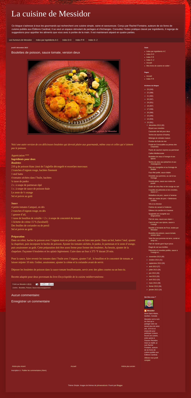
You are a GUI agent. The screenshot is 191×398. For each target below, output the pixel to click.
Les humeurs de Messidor (20, 40)
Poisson (29, 288)
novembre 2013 (155, 257)
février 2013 (153, 286)
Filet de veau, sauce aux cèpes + (161, 219)
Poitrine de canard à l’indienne (160, 207)
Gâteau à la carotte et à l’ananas (161, 210)
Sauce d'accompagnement (41, 288)
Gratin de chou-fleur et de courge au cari (164, 187)
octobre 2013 (154, 260)
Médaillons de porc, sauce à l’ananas (162, 195)
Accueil (73, 366)
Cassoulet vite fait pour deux (159, 131)
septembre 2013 (155, 263)
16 (148, 113)
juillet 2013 (153, 270)
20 (148, 99)
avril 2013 (153, 280)
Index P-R (80, 40)
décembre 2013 (155, 125)
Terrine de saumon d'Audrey (159, 135)
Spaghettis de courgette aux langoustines (159, 215)
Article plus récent (18, 366)
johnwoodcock (102, 385)
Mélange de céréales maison (159, 138)
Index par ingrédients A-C (47, 40)
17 (148, 109)
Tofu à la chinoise (155, 204)
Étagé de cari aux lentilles (158, 247)
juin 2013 (152, 273)
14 (148, 119)
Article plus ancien (128, 366)
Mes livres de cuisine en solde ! (158, 66)
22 (148, 93)
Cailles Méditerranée (156, 153)
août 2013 (153, 266)
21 (148, 96)
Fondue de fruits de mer (158, 141)
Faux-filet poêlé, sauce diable (160, 173)
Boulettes (22, 288)
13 (148, 122)
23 (148, 89)
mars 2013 (153, 283)
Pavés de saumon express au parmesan (164, 150)
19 (148, 103)
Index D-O (66, 40)
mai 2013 (152, 276)
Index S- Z (93, 40)
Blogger (120, 385)
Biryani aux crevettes (156, 128)
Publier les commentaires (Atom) (34, 370)
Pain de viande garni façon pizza (161, 244)
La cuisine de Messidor (50, 13)
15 (148, 116)
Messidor (151, 311)
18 (148, 106)
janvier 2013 (154, 290)
